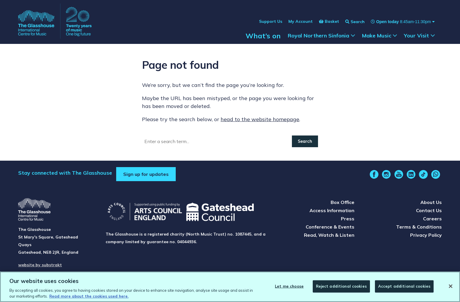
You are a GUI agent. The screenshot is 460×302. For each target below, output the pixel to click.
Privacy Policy (426, 235)
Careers (432, 219)
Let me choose (289, 287)
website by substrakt (40, 264)
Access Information (332, 210)
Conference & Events (330, 227)
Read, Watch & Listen (329, 235)
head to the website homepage (260, 119)
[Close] (450, 287)
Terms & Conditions (419, 227)
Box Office (342, 202)
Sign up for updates (146, 174)
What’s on (263, 35)
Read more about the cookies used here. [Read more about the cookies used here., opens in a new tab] (88, 297)
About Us (431, 202)
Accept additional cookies (404, 287)
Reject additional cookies (341, 287)
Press (347, 219)
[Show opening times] (400, 22)
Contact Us (429, 210)
